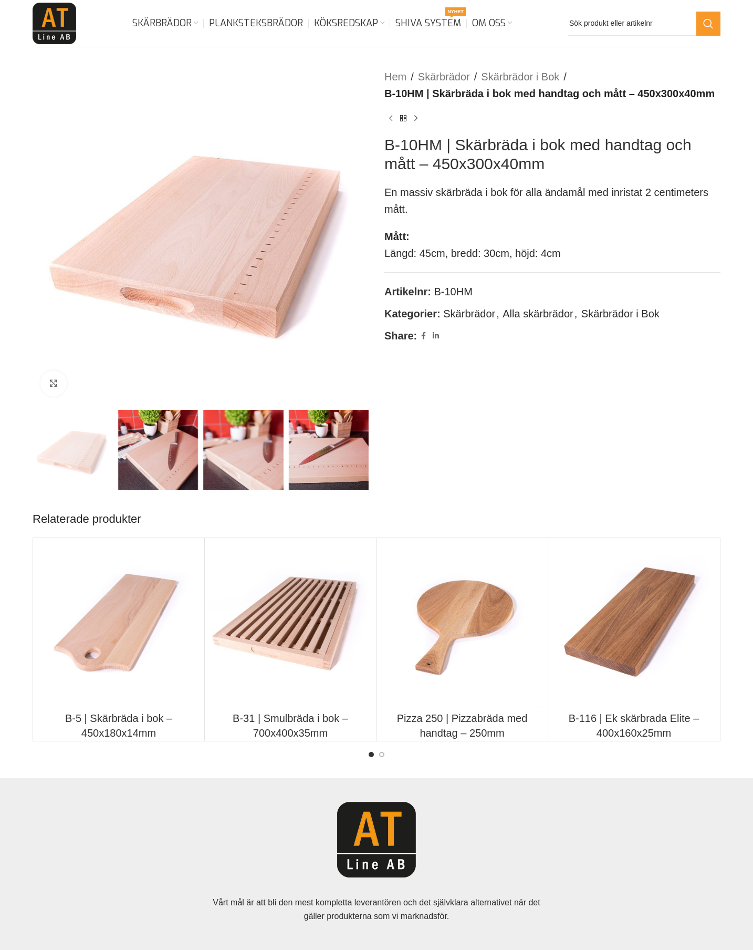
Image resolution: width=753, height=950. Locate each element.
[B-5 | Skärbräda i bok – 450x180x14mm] (119, 624)
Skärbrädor (444, 76)
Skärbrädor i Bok (520, 76)
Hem (395, 76)
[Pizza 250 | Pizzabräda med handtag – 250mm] (462, 624)
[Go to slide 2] (381, 754)
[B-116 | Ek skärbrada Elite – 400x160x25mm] (634, 624)
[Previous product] (390, 118)
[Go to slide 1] (371, 754)
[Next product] (416, 118)
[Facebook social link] (423, 336)
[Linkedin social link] (436, 336)
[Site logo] (54, 22)
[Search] (644, 24)
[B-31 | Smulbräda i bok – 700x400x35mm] (290, 624)
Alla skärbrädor (538, 313)
